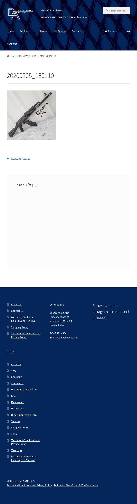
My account (17, 402)
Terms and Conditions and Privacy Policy (29, 485)
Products (24, 31)
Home (10, 31)
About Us (12, 43)
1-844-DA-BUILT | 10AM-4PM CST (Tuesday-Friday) (64, 17)
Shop (14, 433)
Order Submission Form (24, 414)
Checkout (16, 376)
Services (44, 31)
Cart (13, 370)
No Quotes (60, 31)
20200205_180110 (27, 56)
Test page (16, 450)
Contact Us (78, 31)
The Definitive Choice (51, 10)
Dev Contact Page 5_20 (24, 389)
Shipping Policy (19, 327)
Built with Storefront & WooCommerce (76, 485)
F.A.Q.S (14, 395)
